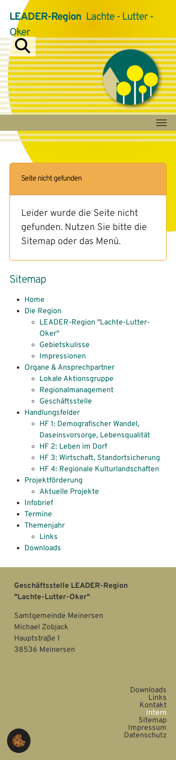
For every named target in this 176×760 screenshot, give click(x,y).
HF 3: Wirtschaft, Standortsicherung (99, 458)
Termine (38, 514)
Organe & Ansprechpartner (69, 367)
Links (48, 537)
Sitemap (152, 720)
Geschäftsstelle (65, 401)
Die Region (42, 311)
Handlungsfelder (52, 413)
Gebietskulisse (64, 345)
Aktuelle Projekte (69, 492)
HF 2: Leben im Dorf (73, 446)
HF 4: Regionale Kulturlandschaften (99, 469)
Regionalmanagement (76, 390)
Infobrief (38, 503)
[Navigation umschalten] (161, 123)
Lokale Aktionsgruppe (76, 379)
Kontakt (153, 705)
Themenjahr (44, 525)
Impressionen (62, 356)
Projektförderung (53, 480)
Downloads (42, 548)
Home (34, 300)
